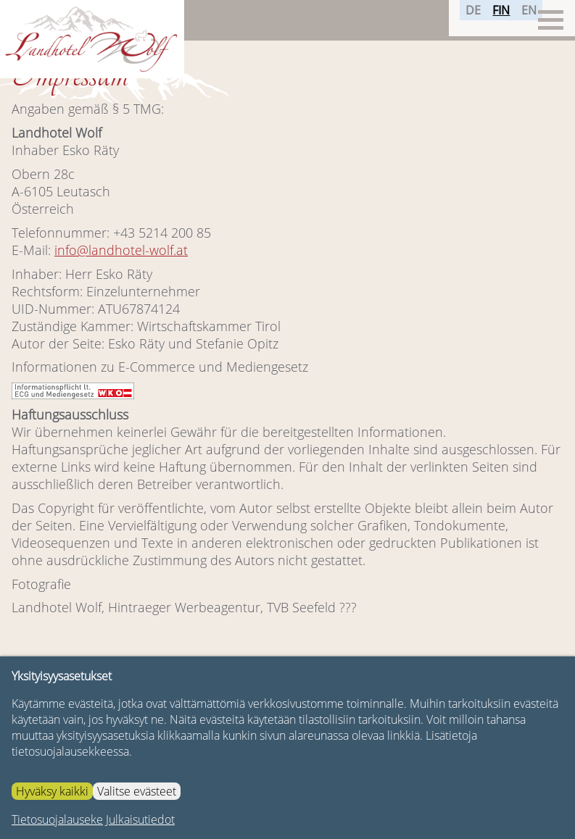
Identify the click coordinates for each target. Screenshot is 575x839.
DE (468, 20)
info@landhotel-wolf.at (121, 250)
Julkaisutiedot (140, 819)
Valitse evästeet (136, 791)
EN (523, 20)
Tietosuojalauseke (57, 819)
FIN (496, 20)
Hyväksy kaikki (52, 791)
